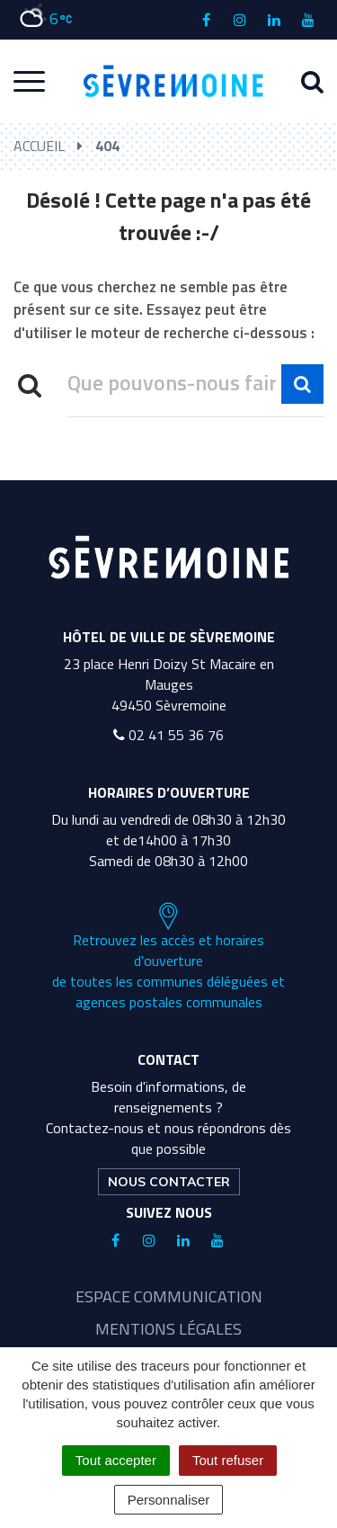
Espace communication (168, 1296)
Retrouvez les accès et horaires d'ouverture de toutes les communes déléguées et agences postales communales (168, 957)
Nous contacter (169, 1182)
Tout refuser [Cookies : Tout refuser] (227, 1460)
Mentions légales (168, 1329)
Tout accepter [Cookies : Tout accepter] (115, 1460)
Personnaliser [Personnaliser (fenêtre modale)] (169, 1499)
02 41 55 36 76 (168, 735)
